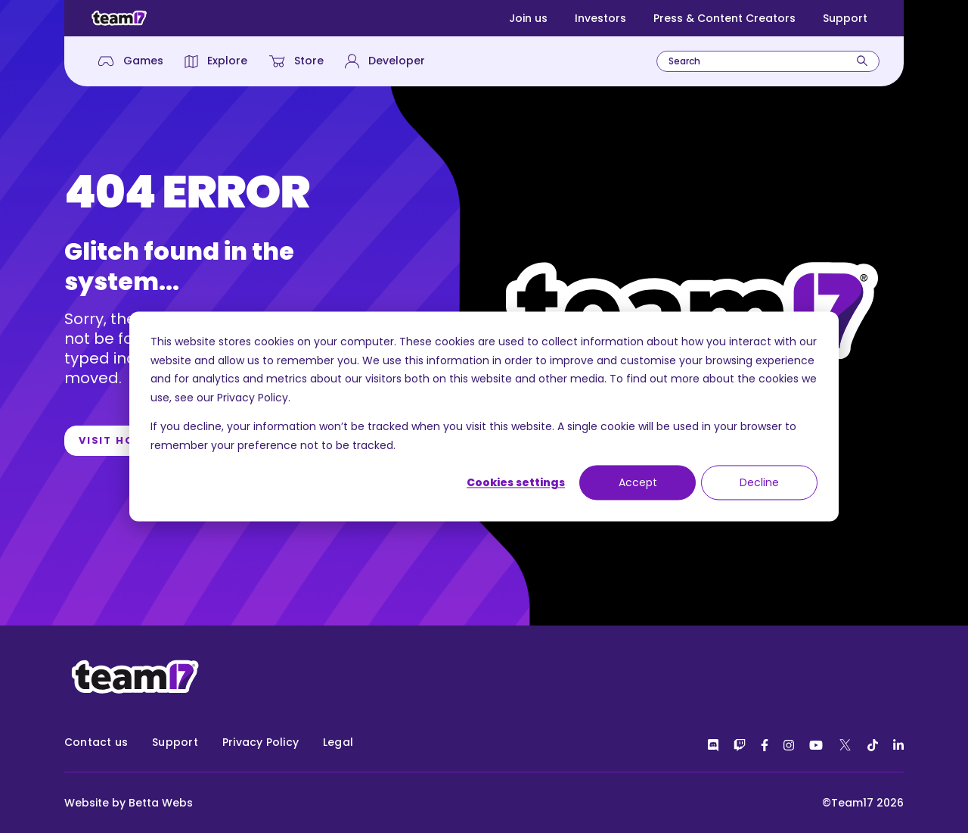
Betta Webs (161, 802)
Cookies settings (516, 482)
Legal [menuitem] (338, 742)
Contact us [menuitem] (96, 742)
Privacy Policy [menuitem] (260, 742)
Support (845, 18)
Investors (600, 18)
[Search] (862, 61)
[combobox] (768, 61)
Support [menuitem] (175, 742)
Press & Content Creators (724, 18)
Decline (759, 482)
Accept (638, 482)
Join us (528, 18)
